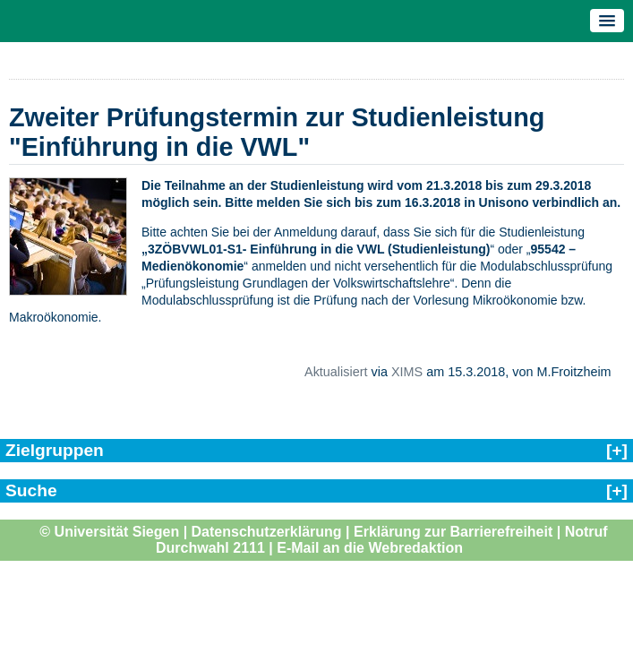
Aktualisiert (335, 372)
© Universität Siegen (109, 531)
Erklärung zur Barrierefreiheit (453, 531)
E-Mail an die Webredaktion (370, 547)
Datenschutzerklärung (267, 531)
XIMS (407, 372)
